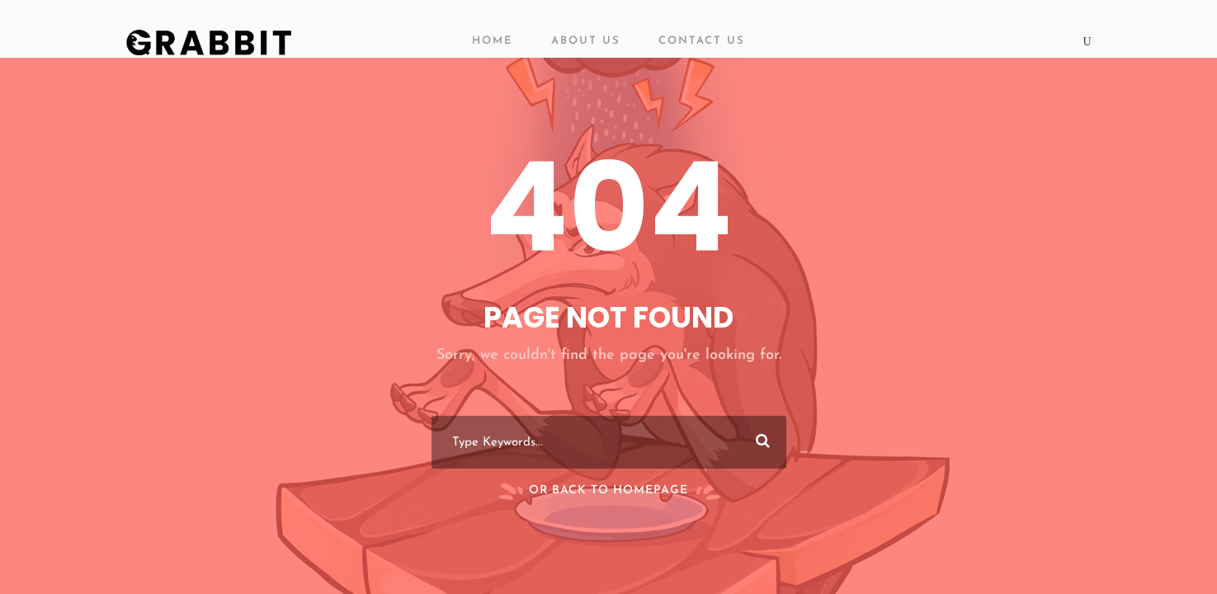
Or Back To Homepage (608, 490)
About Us (585, 40)
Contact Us (701, 40)
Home (492, 40)
